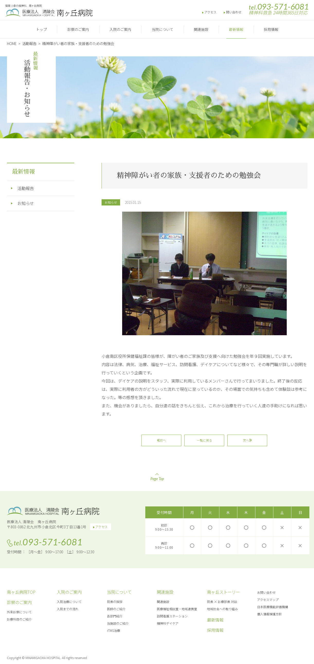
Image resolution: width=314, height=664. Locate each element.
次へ (246, 440)
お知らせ (111, 202)
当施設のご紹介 (118, 623)
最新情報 (236, 29)
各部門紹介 (114, 616)
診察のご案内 (78, 29)
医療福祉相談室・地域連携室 (177, 609)
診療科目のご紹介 (19, 619)
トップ (41, 29)
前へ (163, 440)
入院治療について (69, 601)
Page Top (157, 477)
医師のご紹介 (116, 609)
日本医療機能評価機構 (272, 607)
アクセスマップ (268, 599)
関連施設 (201, 29)
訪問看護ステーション (172, 616)
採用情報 (271, 29)
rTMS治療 (113, 630)
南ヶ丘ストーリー (223, 592)
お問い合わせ (266, 592)
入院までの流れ (67, 609)
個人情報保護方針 (269, 614)
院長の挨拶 (114, 601)
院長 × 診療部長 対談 (222, 601)
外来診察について (19, 612)
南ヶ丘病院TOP (21, 592)
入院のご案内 (120, 29)
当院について (162, 29)
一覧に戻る (204, 440)
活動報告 (25, 188)
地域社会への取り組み (222, 609)
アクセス (210, 12)
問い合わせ (233, 12)
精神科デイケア (167, 623)
